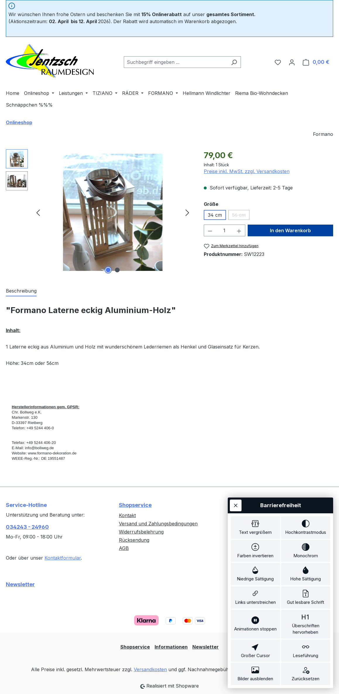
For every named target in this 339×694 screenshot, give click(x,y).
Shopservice (135, 505)
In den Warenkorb (290, 230)
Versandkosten (150, 669)
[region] (99, 212)
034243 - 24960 (27, 527)
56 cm (240, 216)
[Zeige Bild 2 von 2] (117, 270)
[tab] (21, 291)
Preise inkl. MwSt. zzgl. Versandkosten (247, 171)
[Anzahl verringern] (210, 230)
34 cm (215, 215)
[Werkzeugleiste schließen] (236, 491)
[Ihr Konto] (292, 62)
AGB (124, 548)
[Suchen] (234, 62)
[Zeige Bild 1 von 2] (108, 270)
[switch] (255, 514)
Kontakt (127, 515)
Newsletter (20, 584)
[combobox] (175, 62)
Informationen (171, 647)
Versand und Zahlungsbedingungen (158, 524)
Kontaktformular (62, 558)
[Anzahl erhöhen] (239, 230)
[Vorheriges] (38, 212)
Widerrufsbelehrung (141, 532)
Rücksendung (134, 540)
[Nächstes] (187, 212)
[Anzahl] (224, 230)
